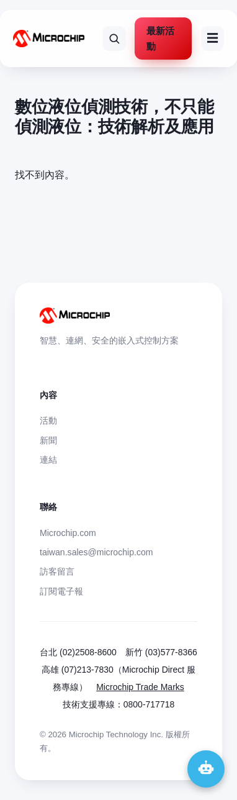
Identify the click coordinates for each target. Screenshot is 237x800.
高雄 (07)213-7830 (78, 670)
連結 (48, 460)
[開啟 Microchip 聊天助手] (206, 769)
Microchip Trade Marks (140, 687)
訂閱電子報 (61, 591)
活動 (48, 420)
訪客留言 (57, 571)
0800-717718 (149, 704)
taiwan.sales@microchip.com (96, 552)
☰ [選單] (212, 38)
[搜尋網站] (114, 38)
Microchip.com (68, 533)
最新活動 (160, 38)
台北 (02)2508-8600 (78, 652)
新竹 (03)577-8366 (161, 652)
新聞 (48, 440)
